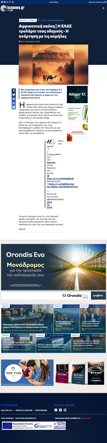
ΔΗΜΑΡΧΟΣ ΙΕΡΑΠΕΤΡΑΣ (12, 330)
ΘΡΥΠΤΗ (59, 329)
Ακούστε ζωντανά (97, 2)
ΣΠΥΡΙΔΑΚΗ (89, 348)
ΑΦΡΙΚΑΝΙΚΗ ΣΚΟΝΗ (32, 41)
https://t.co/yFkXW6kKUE (60, 178)
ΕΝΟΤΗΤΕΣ (23, 20)
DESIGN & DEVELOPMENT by (73, 418)
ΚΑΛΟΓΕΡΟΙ (26, 350)
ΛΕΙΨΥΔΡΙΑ (82, 348)
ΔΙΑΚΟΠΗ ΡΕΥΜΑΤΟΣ (52, 350)
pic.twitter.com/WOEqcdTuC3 (62, 186)
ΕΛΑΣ (23, 41)
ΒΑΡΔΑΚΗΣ (100, 329)
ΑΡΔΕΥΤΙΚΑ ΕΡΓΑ (23, 330)
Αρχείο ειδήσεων (24, 410)
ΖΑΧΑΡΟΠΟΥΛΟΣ (18, 350)
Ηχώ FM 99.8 (6, 410)
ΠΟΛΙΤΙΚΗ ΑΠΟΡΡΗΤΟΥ (25, 418)
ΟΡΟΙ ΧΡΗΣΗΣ (7, 418)
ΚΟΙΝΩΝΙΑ (32, 20)
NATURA (58, 330)
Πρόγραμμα (41, 410)
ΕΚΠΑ (83, 330)
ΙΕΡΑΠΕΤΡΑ (5, 306)
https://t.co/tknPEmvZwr (61, 184)
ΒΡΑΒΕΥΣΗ (93, 329)
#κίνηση (51, 162)
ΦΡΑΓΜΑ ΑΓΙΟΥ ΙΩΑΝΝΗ (36, 330)
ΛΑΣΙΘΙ (77, 348)
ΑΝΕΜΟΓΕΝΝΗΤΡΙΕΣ (68, 329)
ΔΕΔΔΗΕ (61, 350)
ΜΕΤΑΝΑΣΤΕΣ (8, 350)
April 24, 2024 (49, 205)
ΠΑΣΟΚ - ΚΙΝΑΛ (77, 350)
